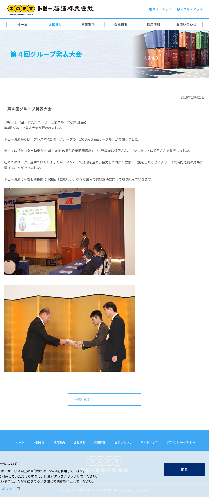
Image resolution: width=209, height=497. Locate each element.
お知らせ (39, 442)
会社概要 (79, 442)
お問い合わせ (123, 442)
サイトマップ (149, 442)
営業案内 (59, 442)
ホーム (20, 442)
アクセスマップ (191, 9)
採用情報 (100, 442)
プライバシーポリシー (181, 442)
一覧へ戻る (82, 399)
